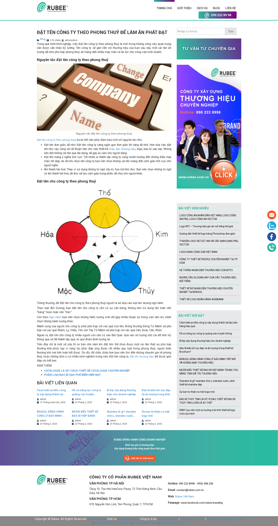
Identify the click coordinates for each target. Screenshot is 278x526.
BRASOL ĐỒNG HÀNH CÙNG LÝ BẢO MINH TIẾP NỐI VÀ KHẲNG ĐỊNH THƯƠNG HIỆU (50, 414)
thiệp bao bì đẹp (96, 519)
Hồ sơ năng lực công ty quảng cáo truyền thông (86, 392)
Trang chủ (164, 8)
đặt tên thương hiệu (142, 356)
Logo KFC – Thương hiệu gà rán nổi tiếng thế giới (206, 226)
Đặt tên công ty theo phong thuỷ (56, 140)
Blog (216, 8)
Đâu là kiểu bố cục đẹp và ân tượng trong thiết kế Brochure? (156, 392)
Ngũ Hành (55, 317)
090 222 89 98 (217, 15)
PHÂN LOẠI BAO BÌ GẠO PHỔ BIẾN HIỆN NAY (72, 374)
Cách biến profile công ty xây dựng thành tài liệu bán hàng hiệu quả (51, 392)
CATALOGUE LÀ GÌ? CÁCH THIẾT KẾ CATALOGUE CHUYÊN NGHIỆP (87, 370)
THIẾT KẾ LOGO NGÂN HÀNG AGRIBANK (201, 299)
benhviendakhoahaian (145, 523)
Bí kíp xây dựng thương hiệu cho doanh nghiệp (121, 392)
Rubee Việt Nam (184, 496)
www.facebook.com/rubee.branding (202, 502)
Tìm (231, 31)
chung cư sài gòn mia (172, 523)
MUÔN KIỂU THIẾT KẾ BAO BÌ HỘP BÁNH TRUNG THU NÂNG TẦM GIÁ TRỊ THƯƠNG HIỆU (86, 414)
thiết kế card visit (167, 519)
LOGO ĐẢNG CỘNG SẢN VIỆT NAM (198, 251)
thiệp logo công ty (128, 519)
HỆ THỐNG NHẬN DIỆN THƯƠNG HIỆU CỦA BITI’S (206, 270)
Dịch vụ (202, 8)
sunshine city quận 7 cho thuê (225, 519)
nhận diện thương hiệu (122, 149)
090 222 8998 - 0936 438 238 (196, 483)
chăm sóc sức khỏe (192, 519)
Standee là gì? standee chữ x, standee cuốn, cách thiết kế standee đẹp (121, 414)
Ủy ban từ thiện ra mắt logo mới (155, 413)
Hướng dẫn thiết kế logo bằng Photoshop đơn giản (207, 233)
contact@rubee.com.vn (190, 490)
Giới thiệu (184, 8)
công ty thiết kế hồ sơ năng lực (112, 523)
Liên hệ (230, 8)
